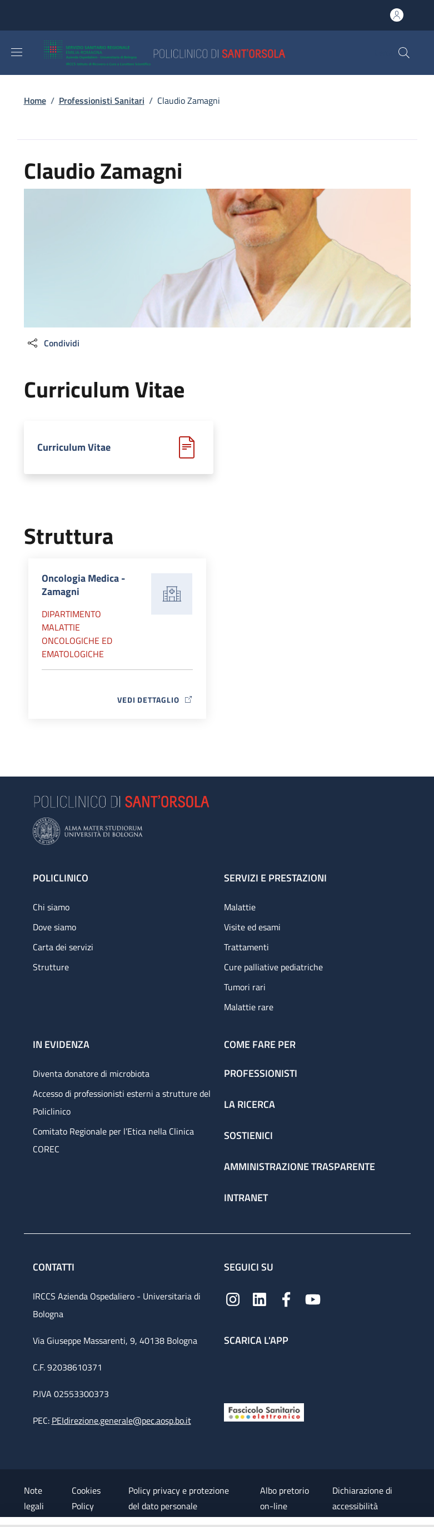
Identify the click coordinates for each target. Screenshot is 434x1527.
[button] (404, 52)
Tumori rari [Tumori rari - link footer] (245, 987)
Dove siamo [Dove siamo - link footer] (54, 927)
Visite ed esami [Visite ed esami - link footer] (252, 927)
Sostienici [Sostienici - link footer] (248, 1135)
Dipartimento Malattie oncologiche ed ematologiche (77, 634)
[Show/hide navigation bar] (17, 52)
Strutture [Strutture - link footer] (51, 967)
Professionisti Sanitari (101, 100)
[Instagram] (233, 1298)
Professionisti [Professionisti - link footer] (260, 1073)
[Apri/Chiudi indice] (5, 1522)
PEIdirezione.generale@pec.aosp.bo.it (121, 1420)
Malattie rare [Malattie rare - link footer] (248, 1007)
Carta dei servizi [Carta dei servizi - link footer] (63, 947)
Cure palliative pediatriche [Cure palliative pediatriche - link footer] (273, 967)
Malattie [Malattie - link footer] (240, 907)
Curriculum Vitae (74, 447)
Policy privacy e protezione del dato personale (178, 1498)
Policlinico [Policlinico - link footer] (60, 877)
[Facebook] (286, 1298)
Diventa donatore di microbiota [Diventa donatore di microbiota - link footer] (91, 1073)
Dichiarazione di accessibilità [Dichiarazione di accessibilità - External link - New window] (362, 1498)
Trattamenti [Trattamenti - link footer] (246, 947)
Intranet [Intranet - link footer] (246, 1197)
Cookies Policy (86, 1498)
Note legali (34, 1498)
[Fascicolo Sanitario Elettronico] (264, 1411)
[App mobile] (233, 1371)
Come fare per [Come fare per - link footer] (260, 1044)
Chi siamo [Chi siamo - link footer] (51, 907)
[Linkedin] (259, 1298)
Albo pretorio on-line (284, 1498)
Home (35, 100)
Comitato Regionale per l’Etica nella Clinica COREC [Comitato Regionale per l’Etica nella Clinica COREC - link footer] (113, 1140)
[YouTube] (313, 1298)
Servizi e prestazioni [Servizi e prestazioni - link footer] (275, 877)
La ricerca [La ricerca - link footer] (249, 1104)
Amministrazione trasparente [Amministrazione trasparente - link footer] (299, 1166)
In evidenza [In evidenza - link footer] (61, 1044)
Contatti (55, 1266)
